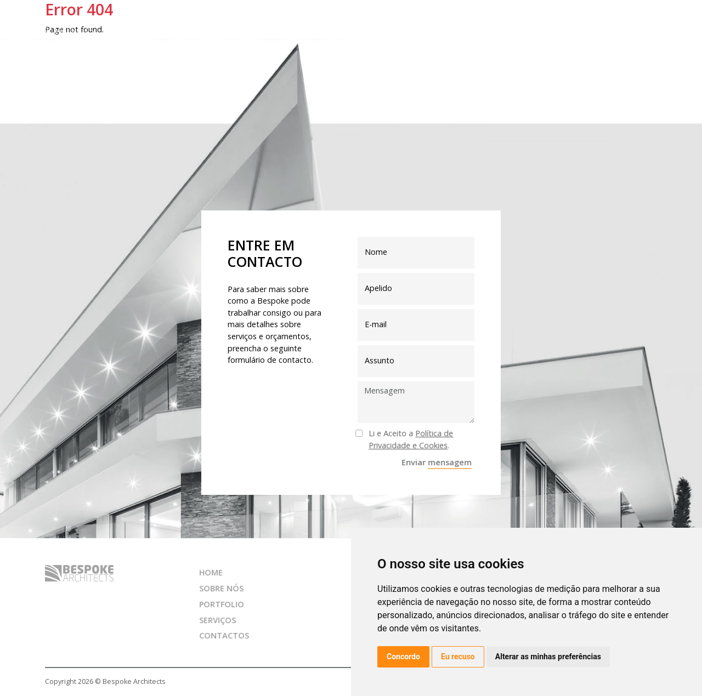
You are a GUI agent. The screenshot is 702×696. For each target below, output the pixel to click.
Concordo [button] (403, 656)
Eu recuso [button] (458, 656)
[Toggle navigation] (680, 26)
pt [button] (650, 25)
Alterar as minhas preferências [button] (548, 656)
